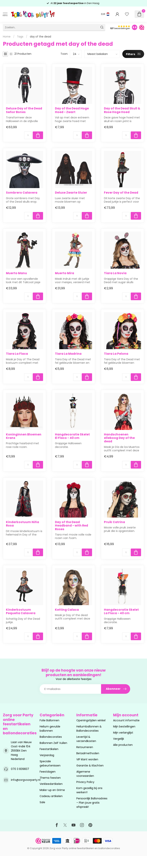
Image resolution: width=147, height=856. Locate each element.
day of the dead (40, 36)
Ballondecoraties (51, 737)
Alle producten (123, 745)
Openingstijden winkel (90, 720)
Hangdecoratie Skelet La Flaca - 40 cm (121, 611)
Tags (20, 36)
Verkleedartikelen (51, 784)
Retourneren (84, 747)
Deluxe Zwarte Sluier (71, 192)
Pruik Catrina (114, 522)
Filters (133, 54)
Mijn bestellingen (124, 726)
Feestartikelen (49, 749)
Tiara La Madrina (68, 353)
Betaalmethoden (87, 753)
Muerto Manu (16, 273)
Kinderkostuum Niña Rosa (22, 523)
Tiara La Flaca (17, 353)
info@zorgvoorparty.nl (25, 780)
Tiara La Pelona (116, 353)
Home (7, 36)
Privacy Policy (85, 782)
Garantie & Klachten (90, 765)
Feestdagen (48, 772)
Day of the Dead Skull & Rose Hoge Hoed (122, 110)
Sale (42, 802)
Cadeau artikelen (51, 796)
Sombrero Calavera (21, 192)
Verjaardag (47, 755)
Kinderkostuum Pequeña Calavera (20, 611)
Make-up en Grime (52, 790)
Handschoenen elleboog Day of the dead (119, 438)
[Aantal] (28, 135)
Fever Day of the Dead (121, 192)
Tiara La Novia (115, 273)
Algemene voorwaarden (85, 774)
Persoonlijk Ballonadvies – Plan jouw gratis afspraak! (91, 802)
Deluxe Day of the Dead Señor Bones (24, 110)
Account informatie (126, 720)
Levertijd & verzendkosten (86, 739)
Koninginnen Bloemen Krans (23, 436)
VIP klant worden (87, 759)
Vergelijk (118, 739)
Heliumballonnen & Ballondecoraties (89, 729)
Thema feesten (50, 778)
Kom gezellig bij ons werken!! (89, 790)
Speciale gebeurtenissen (50, 763)
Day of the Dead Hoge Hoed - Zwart (72, 110)
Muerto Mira (64, 273)
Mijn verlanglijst (123, 733)
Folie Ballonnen (49, 720)
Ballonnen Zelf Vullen (53, 743)
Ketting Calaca (67, 609)
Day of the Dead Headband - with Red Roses (71, 525)
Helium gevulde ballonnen (50, 729)
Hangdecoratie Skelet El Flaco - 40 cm (72, 436)
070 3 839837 (20, 769)
